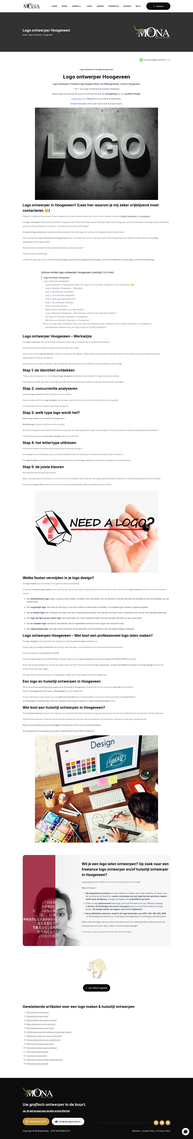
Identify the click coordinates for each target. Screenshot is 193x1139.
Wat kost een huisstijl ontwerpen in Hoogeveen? (67, 320)
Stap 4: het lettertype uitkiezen (59, 302)
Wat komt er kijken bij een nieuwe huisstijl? (45, 1059)
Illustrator (60, 674)
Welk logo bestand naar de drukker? (42, 1048)
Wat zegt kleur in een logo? (38, 1012)
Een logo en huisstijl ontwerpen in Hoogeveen (66, 317)
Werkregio (113, 6)
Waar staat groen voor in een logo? (41, 1024)
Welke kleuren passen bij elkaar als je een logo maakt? (49, 1032)
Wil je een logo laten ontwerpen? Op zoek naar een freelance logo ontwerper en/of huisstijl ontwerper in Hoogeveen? (97, 324)
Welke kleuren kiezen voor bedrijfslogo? (44, 1040)
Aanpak (100, 6)
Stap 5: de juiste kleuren (56, 306)
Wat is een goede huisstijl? (37, 1052)
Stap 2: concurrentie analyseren (59, 295)
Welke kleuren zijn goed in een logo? (42, 1020)
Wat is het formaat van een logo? (40, 1044)
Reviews (127, 6)
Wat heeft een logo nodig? (37, 1016)
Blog (138, 6)
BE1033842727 (63, 1131)
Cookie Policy (148, 1131)
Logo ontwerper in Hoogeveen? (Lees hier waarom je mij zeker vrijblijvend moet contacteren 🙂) (89, 285)
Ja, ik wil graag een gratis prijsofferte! (46, 1110)
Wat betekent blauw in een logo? (40, 1028)
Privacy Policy (163, 1131)
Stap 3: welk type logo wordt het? (60, 299)
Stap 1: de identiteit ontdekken (59, 292)
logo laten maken (51, 687)
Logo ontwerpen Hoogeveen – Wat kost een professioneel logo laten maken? (80, 313)
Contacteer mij (78, 98)
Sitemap (136, 1131)
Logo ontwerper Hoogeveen (56, 277)
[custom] (156, 1122)
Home (54, 6)
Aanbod (76, 6)
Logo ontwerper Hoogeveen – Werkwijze (64, 288)
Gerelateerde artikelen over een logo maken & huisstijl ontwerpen (75, 327)
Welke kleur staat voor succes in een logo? (44, 1036)
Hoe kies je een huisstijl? (37, 1055)
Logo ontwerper (35, 35)
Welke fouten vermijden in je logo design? (64, 309)
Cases (89, 6)
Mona (64, 6)
